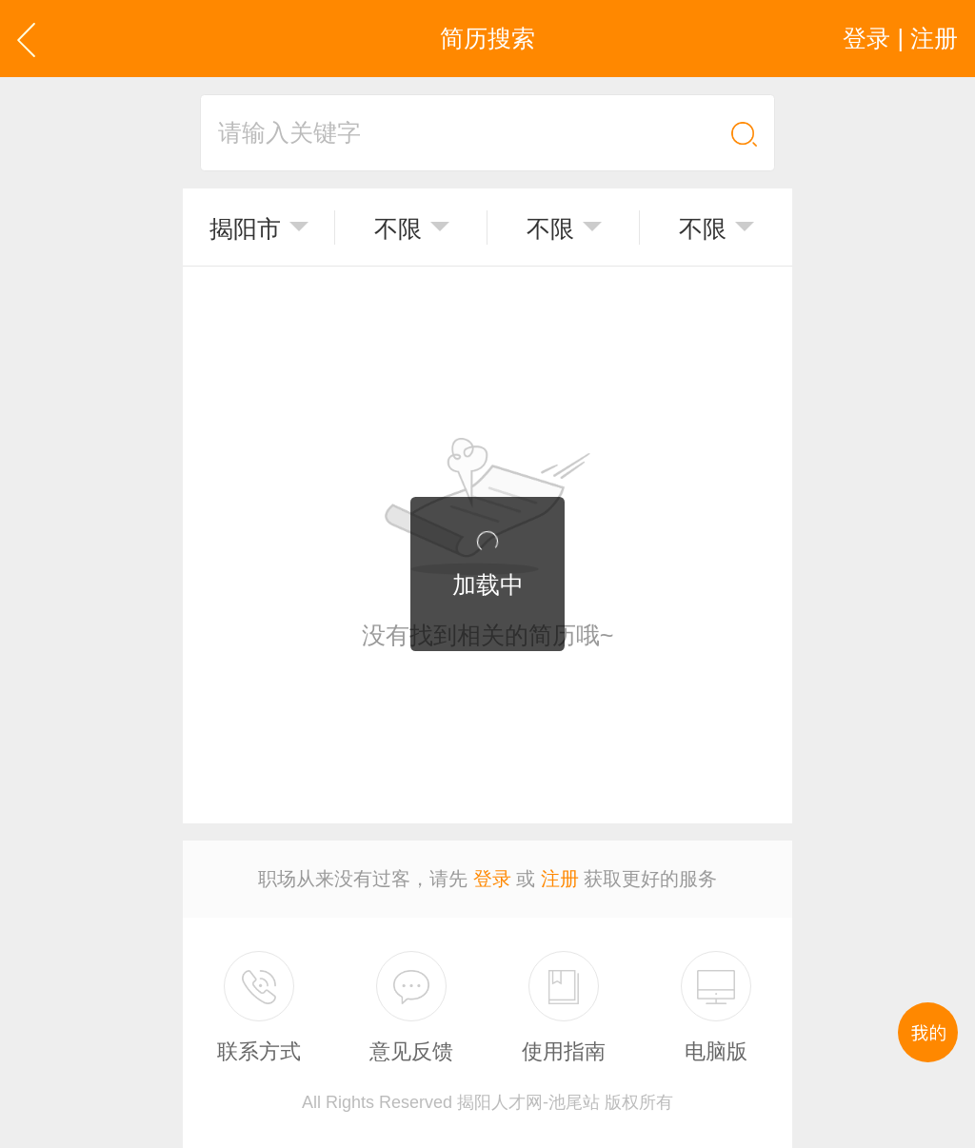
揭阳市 (245, 228)
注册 (560, 878)
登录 (492, 878)
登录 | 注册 (900, 38)
